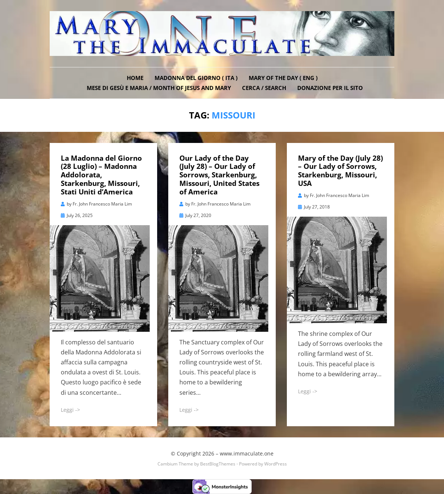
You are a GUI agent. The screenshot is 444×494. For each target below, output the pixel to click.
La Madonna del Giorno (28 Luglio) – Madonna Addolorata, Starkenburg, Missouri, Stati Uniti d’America (101, 175)
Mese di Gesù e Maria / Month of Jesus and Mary (159, 87)
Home (135, 77)
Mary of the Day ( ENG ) (283, 77)
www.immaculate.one (247, 453)
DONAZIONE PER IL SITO (330, 87)
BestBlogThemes (217, 464)
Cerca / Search (264, 87)
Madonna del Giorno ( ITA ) (196, 77)
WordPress (275, 464)
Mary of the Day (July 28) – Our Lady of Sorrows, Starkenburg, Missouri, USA (340, 170)
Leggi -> (70, 409)
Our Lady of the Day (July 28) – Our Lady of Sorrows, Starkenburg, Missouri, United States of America (219, 175)
